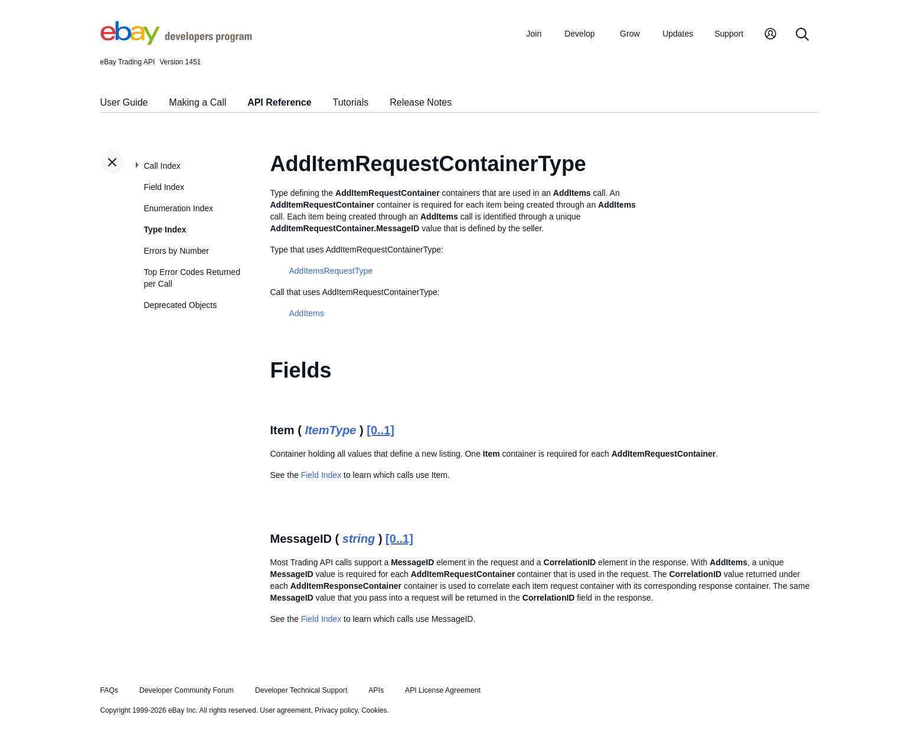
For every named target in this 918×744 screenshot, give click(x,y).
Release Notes (421, 102)
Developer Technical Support (301, 690)
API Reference (279, 102)
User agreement (285, 710)
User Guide (124, 102)
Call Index (162, 166)
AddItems (306, 313)
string (358, 538)
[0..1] (380, 430)
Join (534, 33)
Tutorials (351, 102)
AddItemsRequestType (331, 271)
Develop (579, 33)
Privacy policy (336, 710)
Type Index (165, 229)
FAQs (109, 690)
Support (728, 33)
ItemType (330, 430)
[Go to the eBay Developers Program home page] (176, 42)
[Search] (802, 35)
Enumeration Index (179, 208)
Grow (629, 33)
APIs (376, 690)
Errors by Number (176, 250)
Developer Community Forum (186, 690)
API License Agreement (443, 690)
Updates (677, 33)
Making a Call (197, 102)
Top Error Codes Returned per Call (192, 278)
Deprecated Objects (180, 305)
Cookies (374, 710)
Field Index (164, 187)
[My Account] (770, 35)
